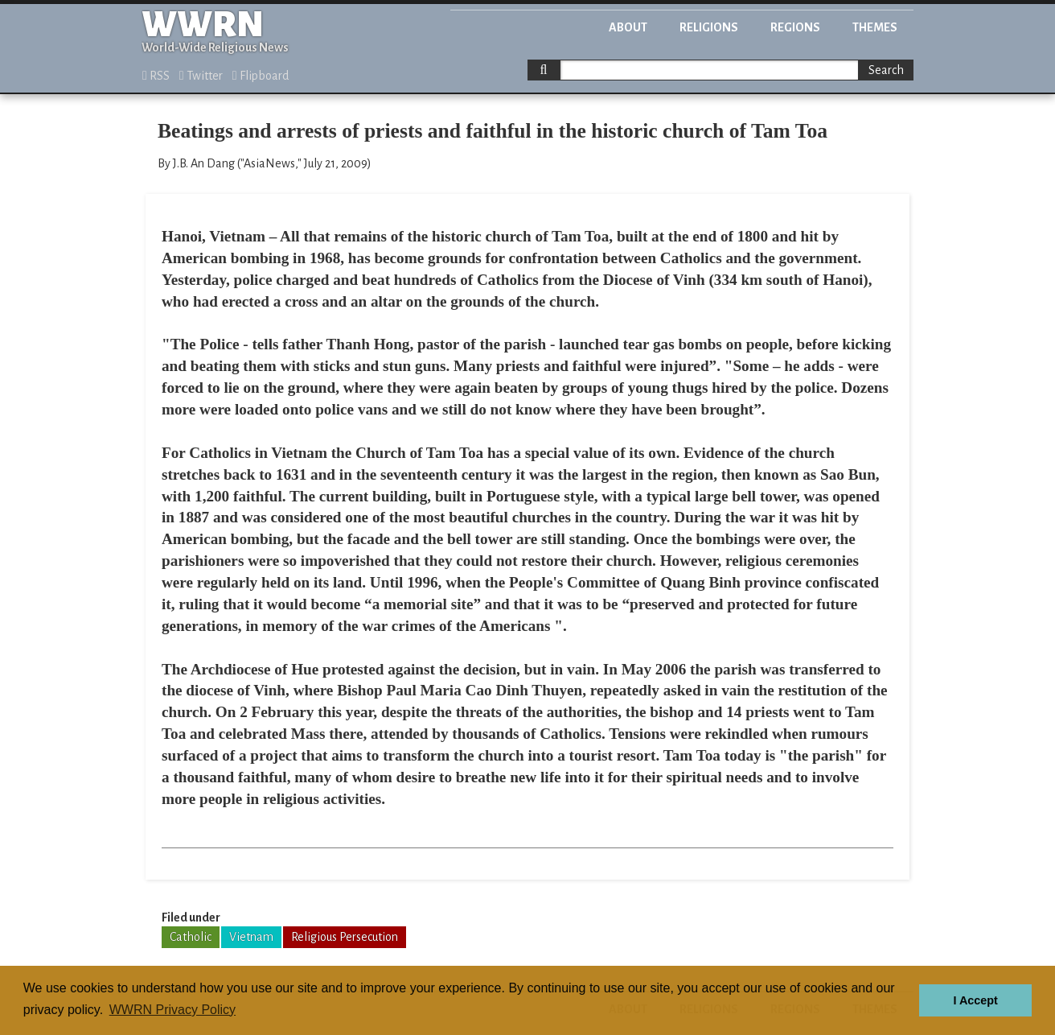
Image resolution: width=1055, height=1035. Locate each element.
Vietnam (251, 936)
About (628, 27)
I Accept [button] (975, 1000)
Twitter (201, 75)
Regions (795, 27)
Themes (874, 27)
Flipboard (260, 75)
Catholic (190, 936)
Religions (708, 27)
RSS (156, 75)
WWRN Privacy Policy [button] (172, 1009)
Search (886, 70)
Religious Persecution (344, 936)
